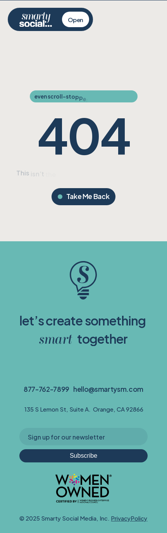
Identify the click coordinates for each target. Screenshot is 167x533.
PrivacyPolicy (129, 518)
